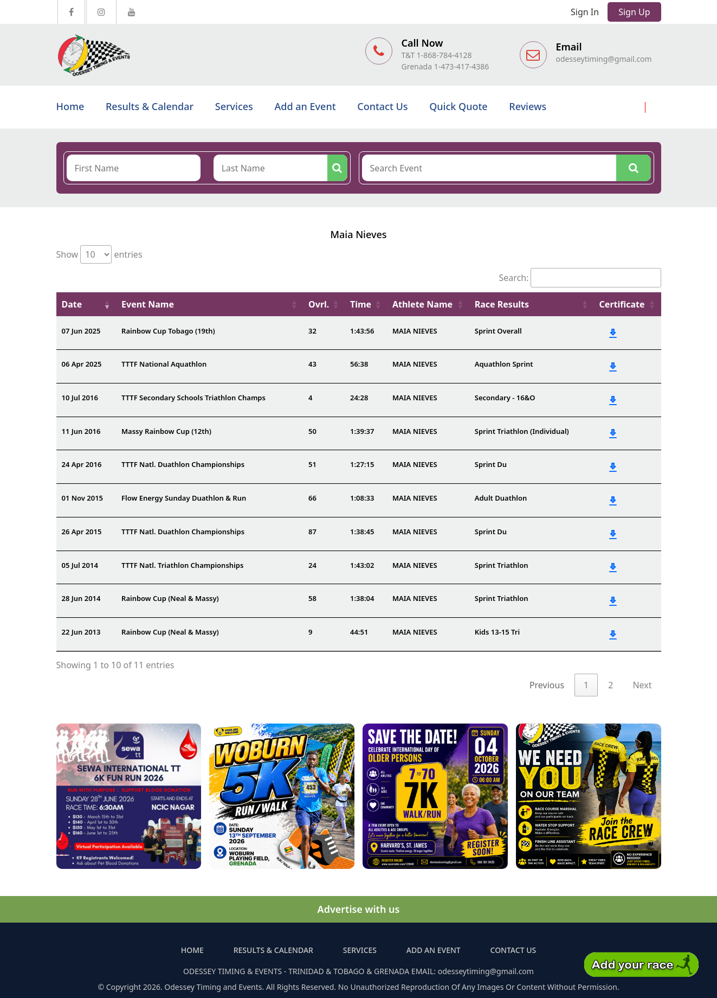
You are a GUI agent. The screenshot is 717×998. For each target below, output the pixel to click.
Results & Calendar (149, 106)
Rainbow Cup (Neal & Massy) (170, 598)
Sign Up (634, 12)
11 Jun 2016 (81, 431)
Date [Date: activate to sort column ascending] (72, 304)
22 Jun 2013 (81, 632)
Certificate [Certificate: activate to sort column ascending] (622, 304)
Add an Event (305, 106)
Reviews (527, 106)
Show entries (99, 254)
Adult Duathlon (501, 498)
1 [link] (586, 685)
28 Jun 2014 (81, 598)
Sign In (585, 12)
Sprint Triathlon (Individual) (522, 431)
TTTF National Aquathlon (163, 364)
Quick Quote (458, 106)
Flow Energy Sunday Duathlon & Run (183, 498)
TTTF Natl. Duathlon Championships (182, 464)
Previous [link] (546, 685)
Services (234, 106)
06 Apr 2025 (82, 364)
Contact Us (382, 106)
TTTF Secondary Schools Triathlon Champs (193, 397)
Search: (580, 277)
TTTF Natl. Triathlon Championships (182, 565)
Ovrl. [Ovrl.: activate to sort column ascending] (318, 304)
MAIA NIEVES (414, 331)
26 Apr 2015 (82, 531)
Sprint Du (491, 464)
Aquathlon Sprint (504, 364)
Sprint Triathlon (501, 565)
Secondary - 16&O (505, 397)
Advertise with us (359, 909)
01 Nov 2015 (83, 498)
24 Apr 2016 (82, 464)
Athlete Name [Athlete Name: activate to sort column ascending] (422, 304)
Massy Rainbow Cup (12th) (166, 431)
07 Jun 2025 (81, 331)
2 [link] (610, 685)
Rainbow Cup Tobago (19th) (168, 331)
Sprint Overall (498, 331)
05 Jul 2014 (80, 565)
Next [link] (641, 685)
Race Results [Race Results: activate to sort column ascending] (502, 304)
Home (70, 106)
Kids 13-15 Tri (497, 632)
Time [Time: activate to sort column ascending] (360, 304)
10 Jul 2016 (80, 397)
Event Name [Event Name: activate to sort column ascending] (147, 304)
